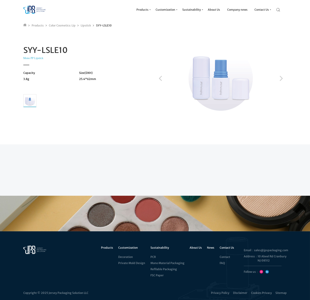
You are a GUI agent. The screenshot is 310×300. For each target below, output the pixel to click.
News (210, 247)
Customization (128, 247)
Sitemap (281, 293)
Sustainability (159, 247)
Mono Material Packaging (167, 263)
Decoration (125, 257)
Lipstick (86, 25)
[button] (160, 78)
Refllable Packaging (163, 269)
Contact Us (227, 247)
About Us (196, 247)
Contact (225, 257)
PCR (153, 257)
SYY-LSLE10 (104, 25)
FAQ (222, 263)
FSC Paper (157, 275)
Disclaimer (240, 293)
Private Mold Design (131, 263)
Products (38, 25)
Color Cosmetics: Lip (62, 25)
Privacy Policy (220, 293)
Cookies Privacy (261, 293)
